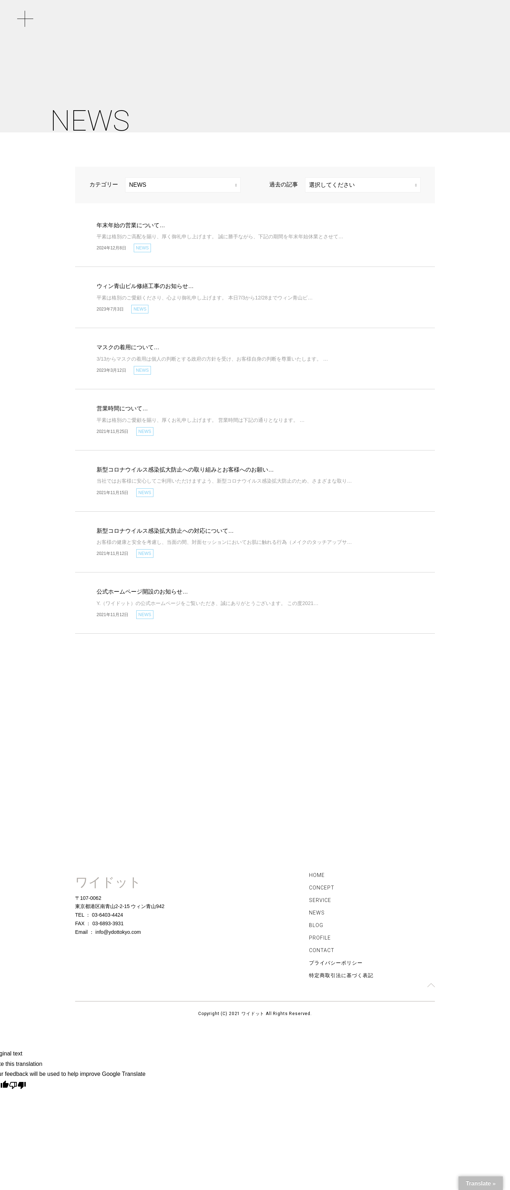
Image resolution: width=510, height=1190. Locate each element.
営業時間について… (122, 408)
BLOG (316, 927)
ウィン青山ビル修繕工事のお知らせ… (145, 286)
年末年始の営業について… (131, 225)
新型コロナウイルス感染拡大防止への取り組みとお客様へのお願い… (185, 470)
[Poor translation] (17, 1086)
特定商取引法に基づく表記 (341, 977)
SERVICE (320, 902)
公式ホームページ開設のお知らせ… (142, 592)
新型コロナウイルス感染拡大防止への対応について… (165, 531)
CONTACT (321, 952)
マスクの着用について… (128, 347)
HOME (317, 877)
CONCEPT (321, 889)
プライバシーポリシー (336, 964)
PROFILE (320, 939)
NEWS (317, 914)
